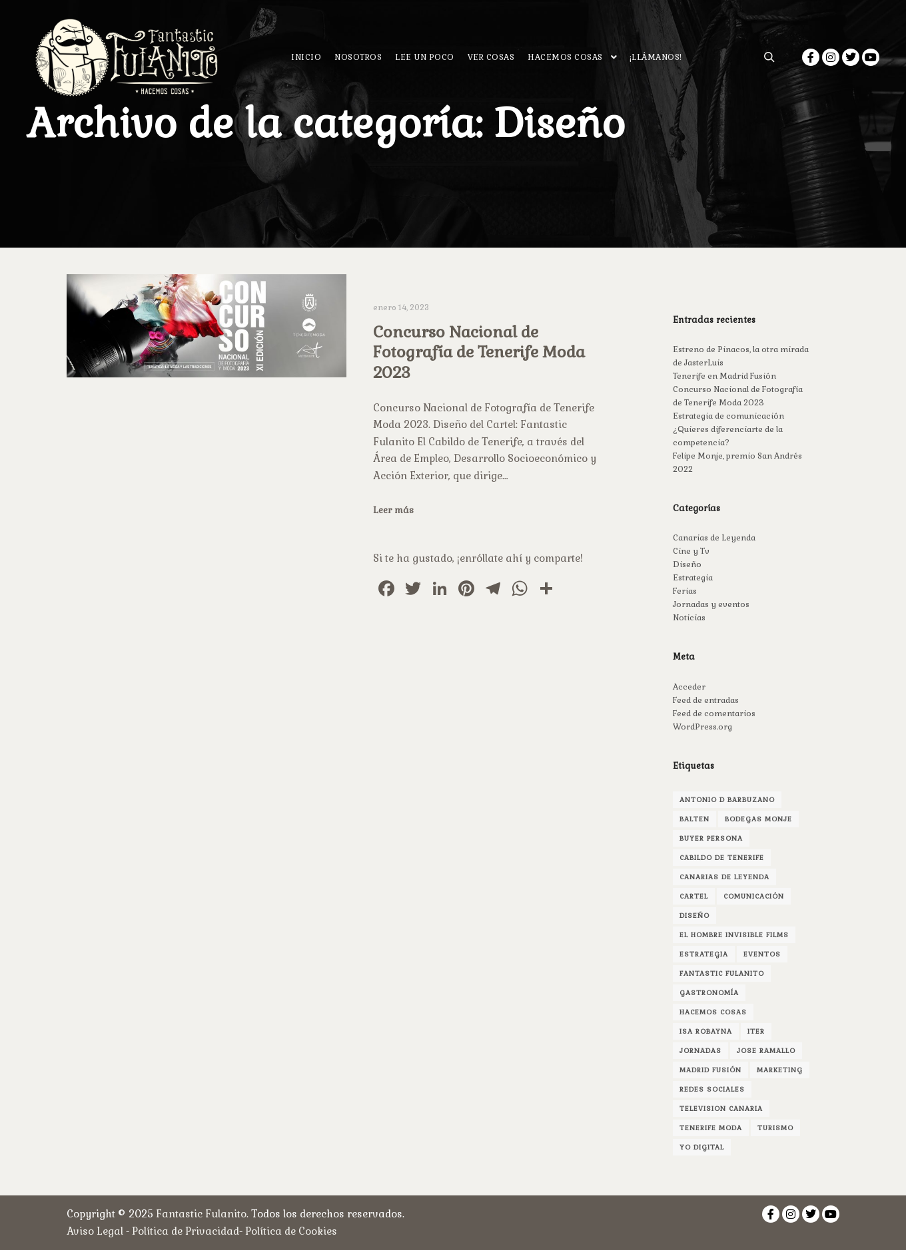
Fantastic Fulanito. (203, 1213)
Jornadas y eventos (711, 604)
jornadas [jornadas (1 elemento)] (700, 1050)
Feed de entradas (706, 700)
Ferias (685, 591)
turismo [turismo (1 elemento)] (775, 1128)
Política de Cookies (291, 1231)
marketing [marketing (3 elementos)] (780, 1070)
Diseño (687, 564)
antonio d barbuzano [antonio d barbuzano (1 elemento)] (727, 799)
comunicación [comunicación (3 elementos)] (753, 896)
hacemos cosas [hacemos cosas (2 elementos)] (713, 1012)
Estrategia (693, 577)
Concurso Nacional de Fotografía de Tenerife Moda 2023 (479, 352)
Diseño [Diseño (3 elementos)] (694, 915)
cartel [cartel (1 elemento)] (694, 896)
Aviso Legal (95, 1231)
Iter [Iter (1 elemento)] (756, 1031)
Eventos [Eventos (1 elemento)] (762, 954)
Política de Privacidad (185, 1231)
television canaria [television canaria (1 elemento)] (721, 1108)
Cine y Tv (691, 551)
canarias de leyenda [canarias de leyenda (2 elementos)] (724, 877)
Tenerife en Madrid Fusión (724, 376)
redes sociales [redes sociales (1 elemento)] (712, 1089)
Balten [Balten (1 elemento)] (694, 819)
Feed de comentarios (714, 713)
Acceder (689, 687)
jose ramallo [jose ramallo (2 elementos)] (766, 1050)
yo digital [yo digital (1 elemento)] (702, 1147)
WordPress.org (702, 727)
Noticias (689, 617)
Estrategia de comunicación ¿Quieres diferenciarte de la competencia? (728, 429)
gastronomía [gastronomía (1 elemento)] (709, 992)
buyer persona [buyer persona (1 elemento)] (711, 838)
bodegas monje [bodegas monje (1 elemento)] (758, 819)
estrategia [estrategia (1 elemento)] (704, 954)
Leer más (393, 510)
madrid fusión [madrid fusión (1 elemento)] (710, 1070)
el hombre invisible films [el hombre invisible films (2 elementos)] (734, 935)
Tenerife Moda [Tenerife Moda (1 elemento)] (711, 1128)
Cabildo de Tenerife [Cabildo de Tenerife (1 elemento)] (722, 857)
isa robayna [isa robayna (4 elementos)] (706, 1031)
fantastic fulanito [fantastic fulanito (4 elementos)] (722, 973)
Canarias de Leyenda (714, 537)
